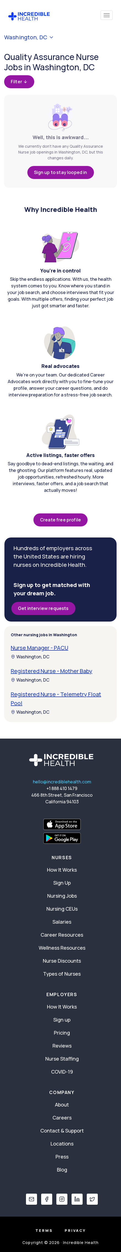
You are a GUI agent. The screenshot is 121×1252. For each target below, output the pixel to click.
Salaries (61, 921)
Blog (62, 1169)
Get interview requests (43, 608)
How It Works (62, 869)
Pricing (62, 1032)
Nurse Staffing (62, 1058)
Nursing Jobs (62, 895)
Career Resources (62, 934)
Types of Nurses (62, 973)
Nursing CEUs (62, 908)
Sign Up (62, 882)
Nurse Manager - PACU (39, 647)
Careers (62, 1117)
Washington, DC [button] (29, 37)
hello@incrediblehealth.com (62, 782)
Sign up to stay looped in (60, 172)
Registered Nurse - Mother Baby (51, 671)
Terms (44, 1230)
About (62, 1104)
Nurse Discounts (62, 960)
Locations (62, 1143)
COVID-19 (62, 1071)
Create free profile (60, 520)
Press (62, 1156)
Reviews (62, 1045)
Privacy (75, 1230)
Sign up (61, 1019)
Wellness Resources (62, 947)
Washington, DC (30, 657)
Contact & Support (62, 1130)
